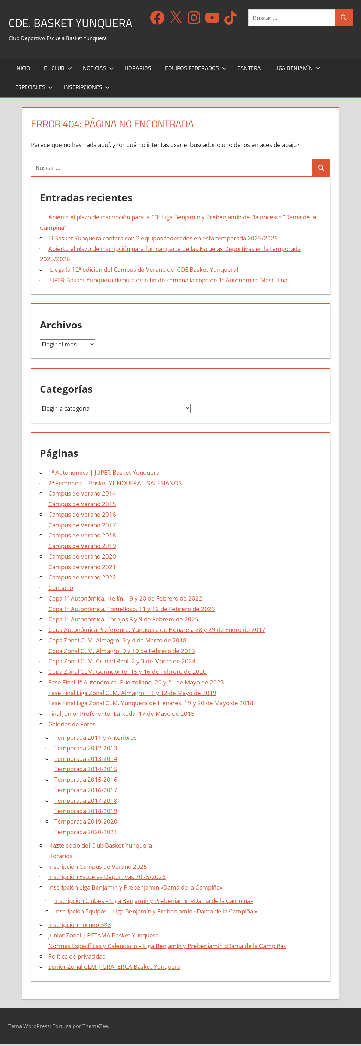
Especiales (34, 89)
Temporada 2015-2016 (85, 782)
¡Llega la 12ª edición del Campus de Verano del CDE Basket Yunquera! (143, 272)
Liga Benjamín (297, 70)
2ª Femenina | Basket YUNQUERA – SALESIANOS (115, 485)
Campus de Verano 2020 (82, 559)
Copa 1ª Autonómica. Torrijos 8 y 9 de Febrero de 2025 (123, 621)
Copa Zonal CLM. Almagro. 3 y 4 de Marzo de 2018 (117, 643)
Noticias (98, 70)
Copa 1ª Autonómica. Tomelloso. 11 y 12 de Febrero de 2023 (131, 611)
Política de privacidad (77, 958)
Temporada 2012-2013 (85, 750)
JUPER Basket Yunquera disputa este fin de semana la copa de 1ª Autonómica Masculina (167, 282)
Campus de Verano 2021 (82, 569)
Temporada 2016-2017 (85, 792)
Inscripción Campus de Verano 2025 (97, 869)
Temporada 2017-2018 (85, 803)
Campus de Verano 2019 (82, 548)
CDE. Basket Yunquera (76, 22)
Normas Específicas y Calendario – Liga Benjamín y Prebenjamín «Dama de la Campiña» (167, 948)
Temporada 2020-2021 (85, 834)
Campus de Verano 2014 (82, 496)
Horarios (137, 70)
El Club (58, 70)
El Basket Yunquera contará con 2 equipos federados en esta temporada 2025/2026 (163, 240)
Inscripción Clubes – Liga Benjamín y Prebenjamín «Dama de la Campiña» (153, 903)
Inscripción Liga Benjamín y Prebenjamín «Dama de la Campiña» (135, 890)
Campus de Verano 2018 (82, 538)
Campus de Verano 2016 (82, 517)
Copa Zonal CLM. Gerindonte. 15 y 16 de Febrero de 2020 (127, 674)
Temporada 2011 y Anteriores (95, 740)
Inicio (22, 70)
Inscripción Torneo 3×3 (79, 927)
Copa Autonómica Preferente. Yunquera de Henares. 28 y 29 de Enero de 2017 (156, 632)
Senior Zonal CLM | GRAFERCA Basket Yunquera (114, 969)
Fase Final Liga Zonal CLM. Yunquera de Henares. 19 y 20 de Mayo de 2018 (150, 705)
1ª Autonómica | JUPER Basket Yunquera (103, 475)
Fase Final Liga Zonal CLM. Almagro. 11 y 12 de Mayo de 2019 (132, 695)
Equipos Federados (196, 70)
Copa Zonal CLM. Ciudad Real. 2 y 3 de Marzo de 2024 (122, 663)
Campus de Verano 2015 (82, 506)
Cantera (249, 70)
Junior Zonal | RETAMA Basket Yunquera (103, 938)
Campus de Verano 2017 (82, 527)
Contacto (60, 590)
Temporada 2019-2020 (85, 824)
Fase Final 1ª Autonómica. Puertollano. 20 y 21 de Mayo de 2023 (136, 685)
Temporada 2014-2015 (85, 771)
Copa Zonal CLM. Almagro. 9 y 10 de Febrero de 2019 (121, 653)
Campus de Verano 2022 (82, 580)
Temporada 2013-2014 (85, 761)
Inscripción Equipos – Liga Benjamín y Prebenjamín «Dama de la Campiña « (155, 914)
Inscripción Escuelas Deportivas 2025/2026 (107, 879)
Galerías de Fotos (72, 726)
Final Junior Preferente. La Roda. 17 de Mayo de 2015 (121, 716)
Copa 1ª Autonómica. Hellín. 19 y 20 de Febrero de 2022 (125, 601)
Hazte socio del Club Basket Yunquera (100, 848)
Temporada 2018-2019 (85, 813)
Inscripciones (87, 89)
